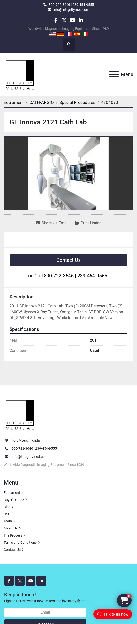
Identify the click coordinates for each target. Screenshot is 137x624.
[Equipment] (14, 102)
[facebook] (56, 20)
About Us (11, 528)
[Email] (45, 612)
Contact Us (68, 260)
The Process (13, 535)
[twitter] (64, 20)
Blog (7, 507)
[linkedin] (81, 20)
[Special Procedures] (77, 102)
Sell (6, 514)
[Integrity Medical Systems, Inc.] (20, 414)
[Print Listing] (88, 223)
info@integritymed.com (71, 10)
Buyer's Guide (14, 500)
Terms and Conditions (20, 542)
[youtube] (72, 20)
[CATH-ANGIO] (41, 102)
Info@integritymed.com (29, 457)
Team (8, 521)
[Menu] (114, 74)
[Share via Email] (52, 223)
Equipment (12, 493)
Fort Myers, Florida (25, 440)
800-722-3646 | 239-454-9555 (71, 5)
